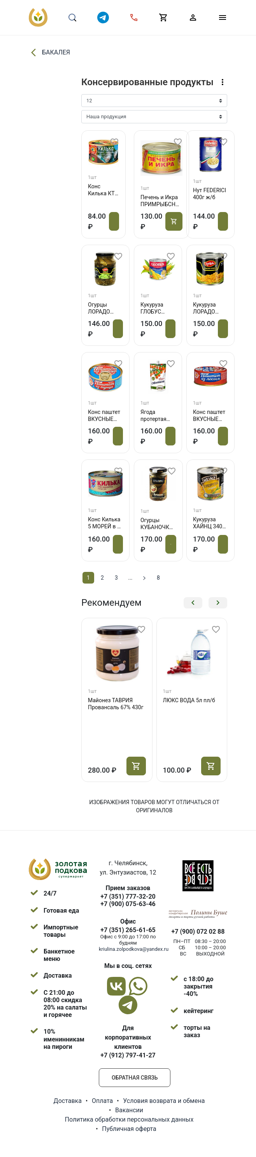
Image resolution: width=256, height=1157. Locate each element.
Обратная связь (135, 1078)
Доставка (68, 1100)
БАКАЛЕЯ (49, 52)
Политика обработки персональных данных (129, 1119)
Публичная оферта (129, 1128)
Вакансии (129, 1110)
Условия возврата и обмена (164, 1100)
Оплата (102, 1100)
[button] (193, 602)
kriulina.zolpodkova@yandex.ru (133, 949)
